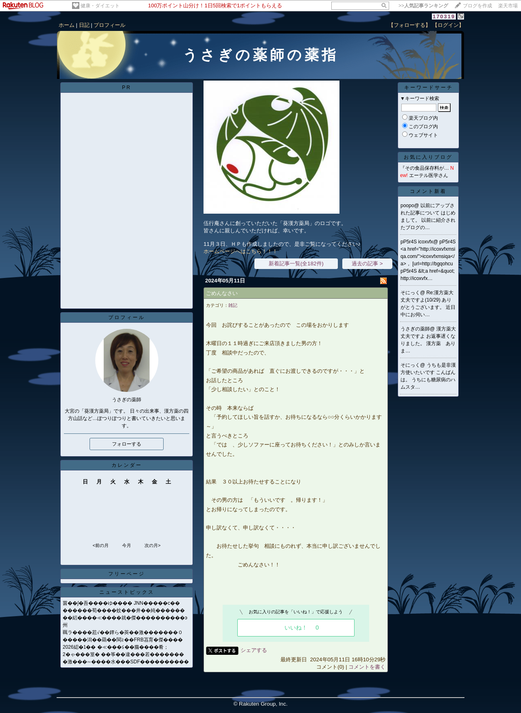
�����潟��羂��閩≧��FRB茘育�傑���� (123, 640)
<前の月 (100, 545)
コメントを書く (366, 667)
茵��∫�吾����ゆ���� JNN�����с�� (121, 603)
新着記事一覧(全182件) (296, 263)
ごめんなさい (222, 293)
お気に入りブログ (428, 157)
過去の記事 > (367, 263)
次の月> (152, 545)
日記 (84, 25)
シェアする (254, 650)
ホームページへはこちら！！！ (241, 251)
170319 (444, 16)
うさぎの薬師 (415, 329)
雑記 (232, 305)
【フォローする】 (409, 25)
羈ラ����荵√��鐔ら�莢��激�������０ (123, 632)
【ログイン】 (448, 25)
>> (423, 6)
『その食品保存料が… (424, 168)
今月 (126, 545)
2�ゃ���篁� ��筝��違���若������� (123, 654)
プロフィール (109, 25)
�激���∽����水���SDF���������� (126, 662)
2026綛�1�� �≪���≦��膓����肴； (116, 647)
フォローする (126, 444)
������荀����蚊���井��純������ (124, 610)
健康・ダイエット (100, 6)
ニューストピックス (126, 592)
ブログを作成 (477, 6)
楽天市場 (508, 6)
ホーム (66, 25)
